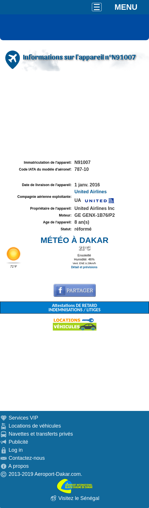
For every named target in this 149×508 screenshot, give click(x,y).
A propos (18, 466)
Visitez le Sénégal (78, 498)
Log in (16, 450)
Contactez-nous (27, 458)
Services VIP (23, 418)
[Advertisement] (74, 116)
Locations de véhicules (35, 426)
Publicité (18, 442)
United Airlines (90, 191)
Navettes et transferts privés (41, 434)
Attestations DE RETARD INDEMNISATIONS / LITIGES (74, 307)
